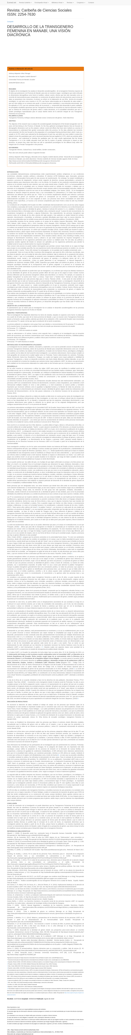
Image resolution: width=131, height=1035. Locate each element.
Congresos (81, 2)
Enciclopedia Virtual (42, 2)
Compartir (10, 21)
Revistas (70, 2)
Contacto (91, 2)
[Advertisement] (45, 52)
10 (58, 755)
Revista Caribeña (25, 2)
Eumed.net (11, 3)
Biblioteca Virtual (58, 2)
